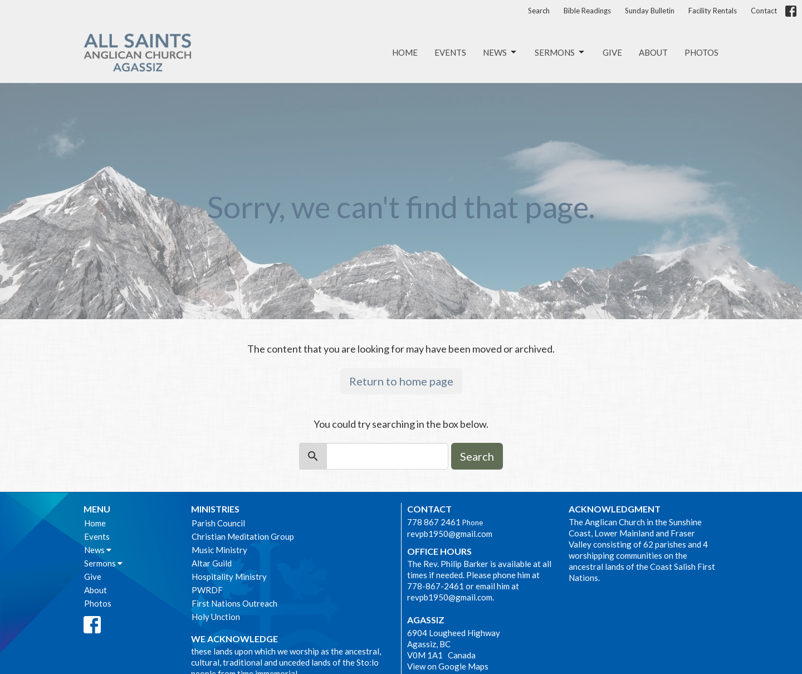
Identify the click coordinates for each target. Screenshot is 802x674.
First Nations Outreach (234, 603)
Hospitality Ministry (229, 577)
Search (539, 10)
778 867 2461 (434, 522)
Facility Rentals (712, 10)
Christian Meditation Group (243, 536)
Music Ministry (219, 550)
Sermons (560, 52)
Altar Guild (212, 563)
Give (612, 52)
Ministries (215, 509)
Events (450, 52)
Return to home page (401, 381)
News (500, 52)
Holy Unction (216, 617)
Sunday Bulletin (649, 10)
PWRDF (207, 590)
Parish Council (218, 523)
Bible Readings (587, 10)
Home (405, 52)
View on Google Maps (447, 666)
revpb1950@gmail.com (449, 534)
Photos (701, 52)
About (653, 52)
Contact (764, 10)
